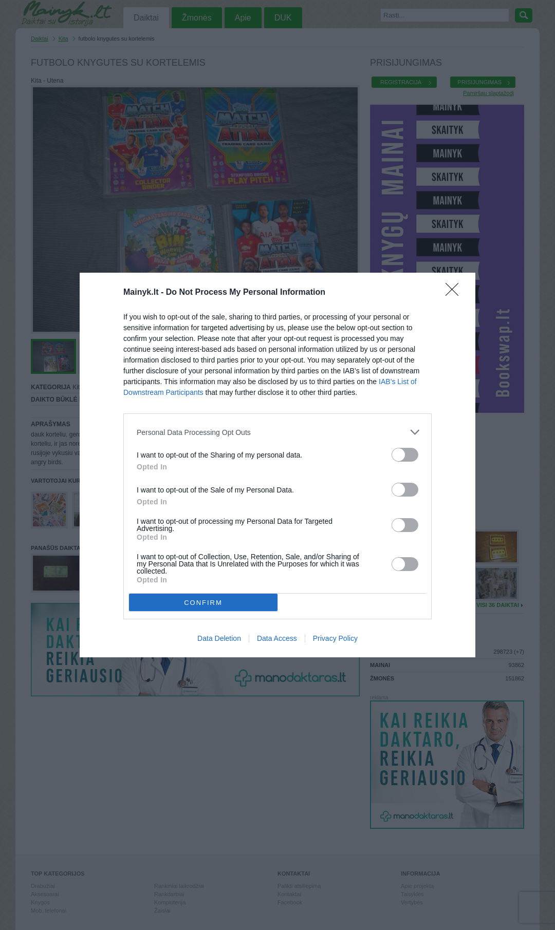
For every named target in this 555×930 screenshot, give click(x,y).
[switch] (405, 455)
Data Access (277, 638)
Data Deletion (219, 638)
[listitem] (277, 432)
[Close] (455, 292)
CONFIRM (203, 602)
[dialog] (277, 465)
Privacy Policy (335, 638)
